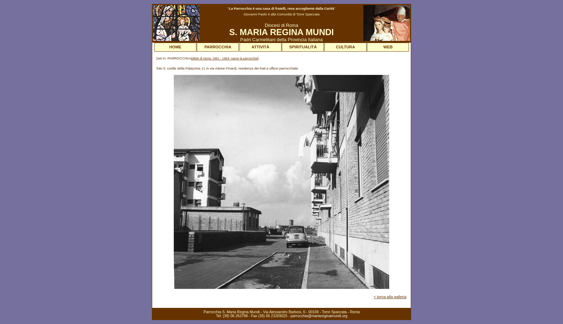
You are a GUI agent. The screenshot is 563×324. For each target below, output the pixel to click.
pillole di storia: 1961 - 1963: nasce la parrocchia (224, 58)
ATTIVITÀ (260, 47)
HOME (175, 47)
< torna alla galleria (389, 297)
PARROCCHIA (217, 47)
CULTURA (345, 47)
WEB (388, 47)
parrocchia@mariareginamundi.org (318, 316)
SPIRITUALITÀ (303, 47)
